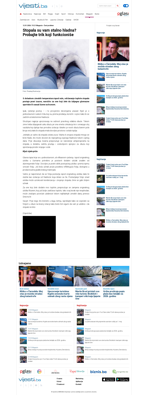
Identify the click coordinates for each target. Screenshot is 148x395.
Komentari (80, 14)
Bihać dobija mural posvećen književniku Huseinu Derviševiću (117, 108)
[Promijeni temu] (126, 5)
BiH (44, 14)
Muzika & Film (42, 20)
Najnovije (37, 14)
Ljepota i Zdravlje (56, 20)
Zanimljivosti (24, 20)
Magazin (89, 14)
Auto (33, 20)
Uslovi (59, 381)
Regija (50, 14)
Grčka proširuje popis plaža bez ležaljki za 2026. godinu (117, 97)
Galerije (68, 20)
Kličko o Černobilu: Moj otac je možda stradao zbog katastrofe (113, 66)
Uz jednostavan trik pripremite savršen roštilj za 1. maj (117, 176)
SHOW (76, 20)
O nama (59, 378)
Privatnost (60, 384)
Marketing (79, 378)
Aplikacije (79, 381)
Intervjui (71, 14)
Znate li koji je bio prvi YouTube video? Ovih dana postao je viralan (117, 120)
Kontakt (78, 384)
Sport (63, 14)
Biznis (97, 14)
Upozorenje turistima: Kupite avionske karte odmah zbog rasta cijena (116, 75)
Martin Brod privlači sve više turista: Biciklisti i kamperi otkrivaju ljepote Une (116, 86)
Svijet (57, 14)
